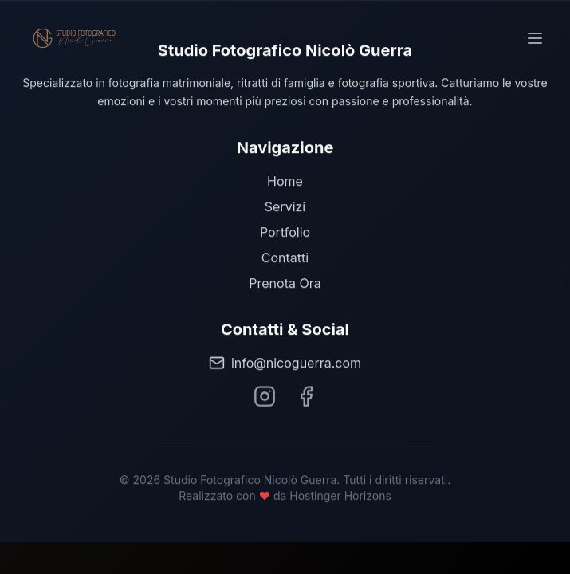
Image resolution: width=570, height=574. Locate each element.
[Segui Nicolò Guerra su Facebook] (306, 396)
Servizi (285, 206)
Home (285, 181)
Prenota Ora (284, 283)
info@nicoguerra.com (285, 363)
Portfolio (285, 232)
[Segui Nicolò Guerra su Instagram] (265, 396)
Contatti (285, 257)
